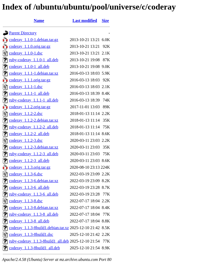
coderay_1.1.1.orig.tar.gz (30, 80)
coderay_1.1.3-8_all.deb (29, 221)
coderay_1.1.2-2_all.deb (29, 133)
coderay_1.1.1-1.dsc (25, 86)
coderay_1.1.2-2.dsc (25, 113)
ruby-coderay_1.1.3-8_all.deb (33, 214)
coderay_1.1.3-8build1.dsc (31, 234)
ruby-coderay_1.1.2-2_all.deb (33, 127)
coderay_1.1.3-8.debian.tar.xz (33, 207)
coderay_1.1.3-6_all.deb (29, 187)
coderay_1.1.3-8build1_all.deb (34, 248)
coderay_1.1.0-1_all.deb (29, 66)
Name (39, 20)
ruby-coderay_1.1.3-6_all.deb (33, 194)
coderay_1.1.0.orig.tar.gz (30, 46)
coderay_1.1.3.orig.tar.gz (30, 167)
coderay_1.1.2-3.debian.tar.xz (33, 147)
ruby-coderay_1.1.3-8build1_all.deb (39, 241)
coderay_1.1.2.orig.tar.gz (30, 107)
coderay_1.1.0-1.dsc (25, 53)
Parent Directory (23, 33)
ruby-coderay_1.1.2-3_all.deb (33, 154)
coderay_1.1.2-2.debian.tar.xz (33, 120)
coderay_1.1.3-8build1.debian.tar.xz (39, 228)
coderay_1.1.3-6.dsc (25, 174)
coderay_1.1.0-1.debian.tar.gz (33, 39)
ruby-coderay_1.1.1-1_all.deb (33, 100)
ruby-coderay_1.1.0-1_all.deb (33, 60)
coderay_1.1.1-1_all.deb (29, 93)
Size (105, 20)
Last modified (85, 20)
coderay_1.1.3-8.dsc (25, 201)
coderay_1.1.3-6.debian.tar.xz (33, 180)
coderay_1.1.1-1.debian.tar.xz (33, 73)
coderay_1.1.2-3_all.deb (29, 160)
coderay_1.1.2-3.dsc (25, 140)
